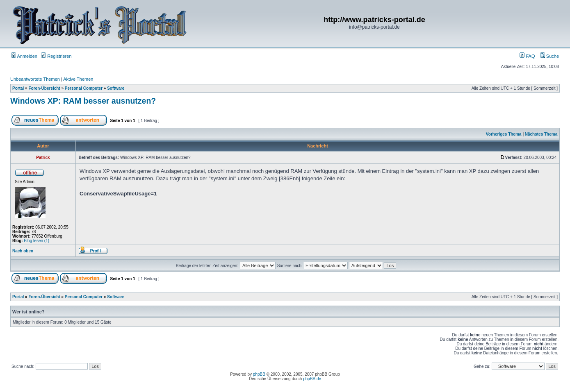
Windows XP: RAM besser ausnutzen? (83, 100)
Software (115, 88)
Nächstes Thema (541, 134)
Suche (549, 56)
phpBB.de (312, 378)
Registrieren (56, 56)
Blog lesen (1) (36, 240)
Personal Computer (84, 88)
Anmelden (24, 56)
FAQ (527, 56)
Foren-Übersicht (44, 88)
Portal (18, 88)
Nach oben (22, 251)
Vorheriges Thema (504, 134)
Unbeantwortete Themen (35, 79)
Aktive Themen (78, 79)
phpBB (259, 374)
